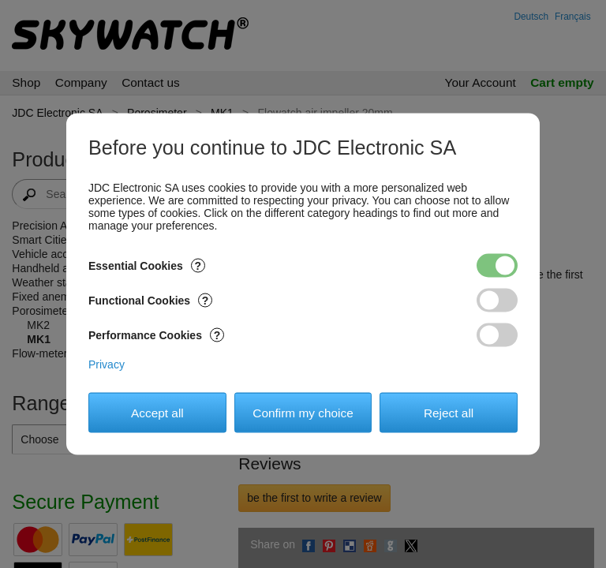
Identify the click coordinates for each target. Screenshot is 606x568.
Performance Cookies (156, 335)
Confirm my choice (302, 412)
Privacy (106, 364)
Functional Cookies (150, 300)
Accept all (157, 412)
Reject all (448, 412)
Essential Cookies (146, 266)
